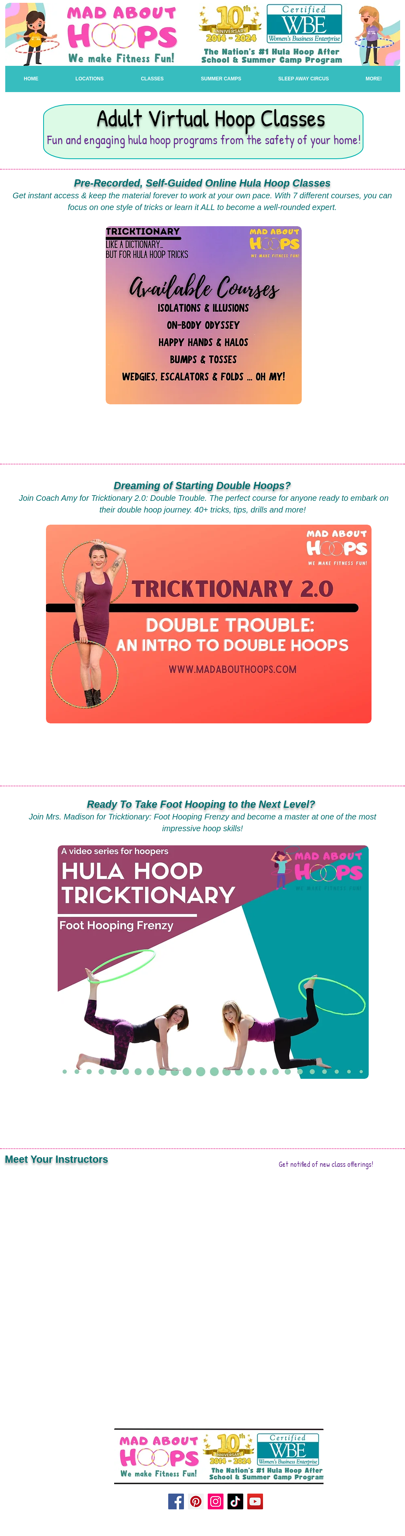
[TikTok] (235, 1501)
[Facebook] (176, 1501)
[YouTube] (255, 1501)
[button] (152, 79)
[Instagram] (215, 1501)
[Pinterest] (196, 1501)
